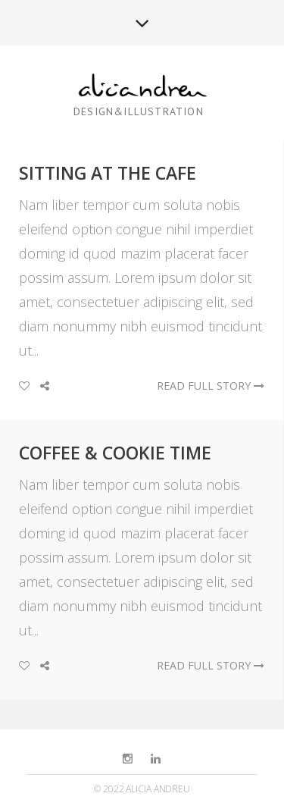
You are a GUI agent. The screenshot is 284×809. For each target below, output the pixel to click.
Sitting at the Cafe (107, 173)
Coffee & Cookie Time (115, 453)
